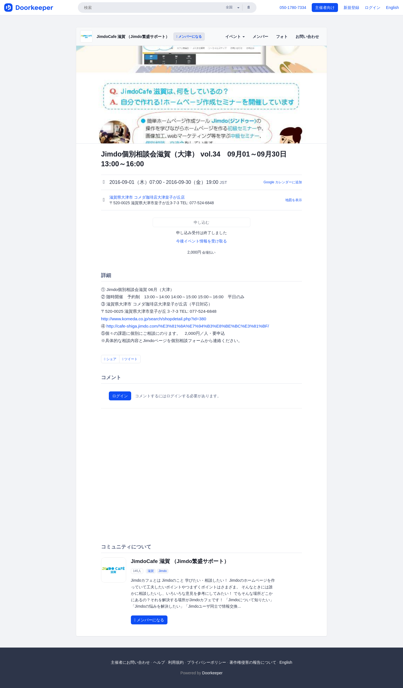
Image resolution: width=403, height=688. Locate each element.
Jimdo (163, 570)
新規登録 (351, 7)
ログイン (372, 7)
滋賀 (151, 570)
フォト (282, 36)
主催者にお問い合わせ (130, 662)
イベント (235, 36)
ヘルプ (159, 662)
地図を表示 (293, 200)
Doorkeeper (212, 673)
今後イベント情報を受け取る (201, 241)
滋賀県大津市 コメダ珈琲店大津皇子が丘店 (147, 197)
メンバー (260, 36)
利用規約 (176, 662)
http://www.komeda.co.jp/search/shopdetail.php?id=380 (153, 318)
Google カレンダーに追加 (282, 182)
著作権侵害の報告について (252, 662)
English (392, 7)
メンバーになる (189, 37)
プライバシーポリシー (206, 662)
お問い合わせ (307, 36)
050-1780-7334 (293, 7)
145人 (137, 570)
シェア (110, 359)
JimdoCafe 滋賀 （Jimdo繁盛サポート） (133, 36)
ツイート (130, 359)
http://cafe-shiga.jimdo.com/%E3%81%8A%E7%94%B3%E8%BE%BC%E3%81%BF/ (187, 326)
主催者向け (325, 7)
